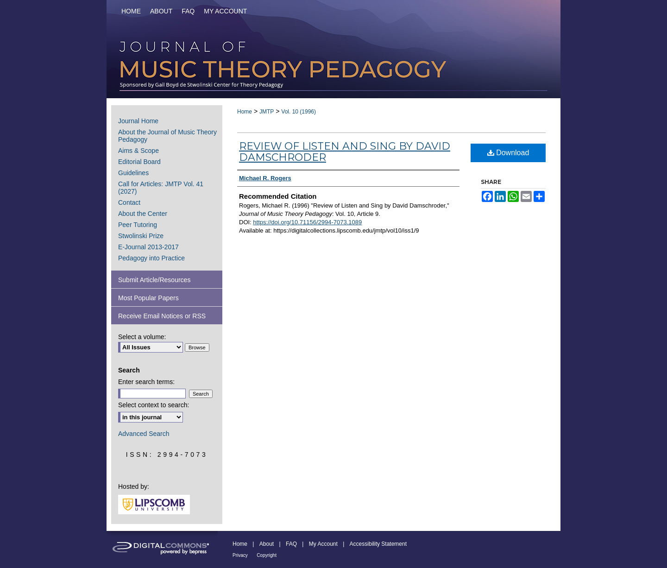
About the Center (142, 213)
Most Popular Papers (148, 298)
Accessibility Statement (378, 544)
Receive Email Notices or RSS (162, 316)
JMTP (266, 111)
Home (244, 111)
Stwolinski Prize (141, 236)
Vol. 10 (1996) (298, 111)
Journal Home (138, 121)
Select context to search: (153, 405)
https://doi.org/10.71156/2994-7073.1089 (307, 222)
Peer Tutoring (137, 224)
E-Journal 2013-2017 (148, 247)
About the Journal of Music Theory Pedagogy (167, 135)
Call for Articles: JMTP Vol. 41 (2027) (160, 187)
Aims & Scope (138, 150)
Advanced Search (144, 433)
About (266, 544)
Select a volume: (142, 337)
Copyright (267, 555)
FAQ (291, 544)
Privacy (240, 555)
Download (508, 153)
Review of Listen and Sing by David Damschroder (344, 152)
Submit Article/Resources (154, 280)
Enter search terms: (146, 381)
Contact (129, 202)
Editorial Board (139, 161)
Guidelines (133, 173)
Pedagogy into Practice (151, 258)
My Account (323, 544)
